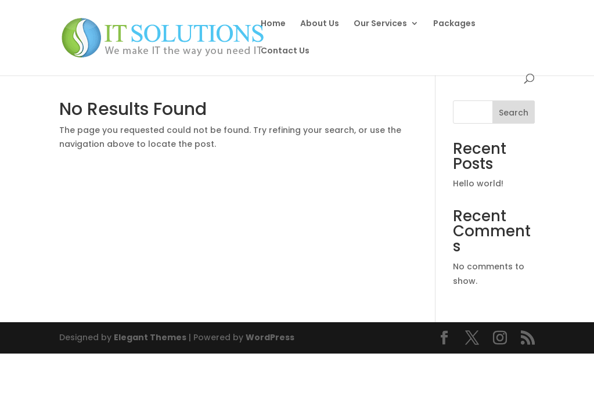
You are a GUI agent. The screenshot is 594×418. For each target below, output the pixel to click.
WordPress (270, 337)
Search (513, 112)
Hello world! (478, 183)
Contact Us (285, 72)
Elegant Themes (150, 337)
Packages (454, 24)
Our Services (380, 24)
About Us (319, 24)
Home (273, 24)
